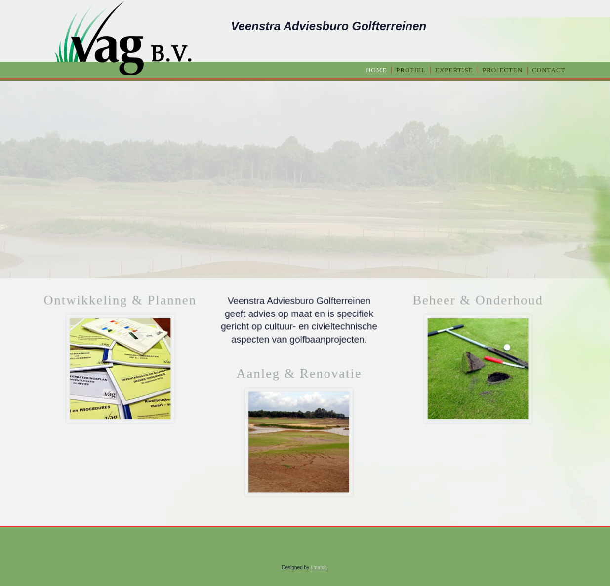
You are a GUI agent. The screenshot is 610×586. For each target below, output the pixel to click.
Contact (548, 70)
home (376, 70)
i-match (319, 567)
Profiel (411, 70)
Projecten (503, 70)
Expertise (454, 70)
